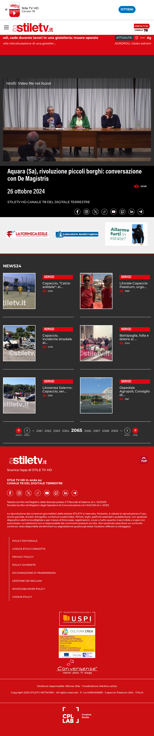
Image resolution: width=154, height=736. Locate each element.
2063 (56, 431)
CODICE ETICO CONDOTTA (29, 548)
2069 (114, 431)
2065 (76, 430)
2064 (65, 431)
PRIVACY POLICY (23, 556)
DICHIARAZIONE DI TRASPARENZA (34, 572)
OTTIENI (127, 9)
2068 (105, 431)
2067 (96, 431)
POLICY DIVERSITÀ (24, 564)
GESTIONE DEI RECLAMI (27, 580)
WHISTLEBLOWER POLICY (28, 588)
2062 (48, 431)
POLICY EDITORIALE (24, 540)
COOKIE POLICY (22, 596)
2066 (87, 431)
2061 (39, 431)
